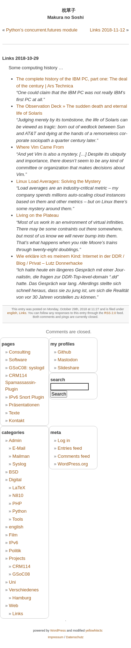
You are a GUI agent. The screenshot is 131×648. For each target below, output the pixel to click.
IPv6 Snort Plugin (26, 397)
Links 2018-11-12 (107, 30)
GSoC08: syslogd (26, 367)
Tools (17, 519)
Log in (64, 440)
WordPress (58, 630)
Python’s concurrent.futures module (41, 30)
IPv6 (13, 542)
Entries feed (70, 448)
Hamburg (22, 597)
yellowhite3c (94, 630)
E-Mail (19, 448)
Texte (14, 412)
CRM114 (21, 566)
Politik (15, 550)
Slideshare (68, 367)
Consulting (19, 352)
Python (20, 511)
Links (22, 313)
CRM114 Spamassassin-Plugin (20, 382)
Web (14, 605)
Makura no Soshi (65, 17)
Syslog (19, 464)
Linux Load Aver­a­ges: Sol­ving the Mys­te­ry (58, 181)
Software (18, 359)
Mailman (21, 456)
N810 (18, 495)
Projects (17, 558)
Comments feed (74, 456)
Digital (15, 479)
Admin (15, 440)
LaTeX (19, 487)
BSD (14, 472)
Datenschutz (74, 637)
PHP (17, 503)
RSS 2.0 (110, 313)
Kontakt (16, 420)
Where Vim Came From (40, 147)
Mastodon (68, 359)
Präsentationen (24, 404)
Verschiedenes (24, 589)
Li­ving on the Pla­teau (37, 215)
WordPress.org (73, 464)
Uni (12, 582)
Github (64, 352)
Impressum (56, 637)
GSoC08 (21, 574)
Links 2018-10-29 (20, 58)
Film (13, 534)
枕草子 (68, 10)
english (12, 313)
